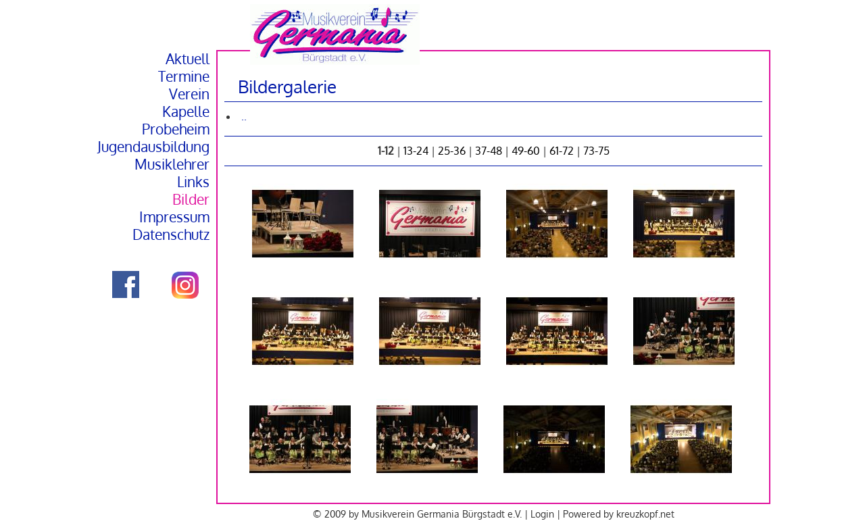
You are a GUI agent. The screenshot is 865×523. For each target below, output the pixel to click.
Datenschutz (170, 234)
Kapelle (185, 111)
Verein (189, 94)
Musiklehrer (171, 164)
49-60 (526, 150)
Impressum (174, 217)
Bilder (190, 199)
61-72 (561, 150)
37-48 (488, 150)
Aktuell (187, 59)
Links (193, 182)
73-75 (596, 150)
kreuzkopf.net (645, 513)
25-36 (452, 150)
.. (244, 116)
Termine (183, 76)
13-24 (415, 150)
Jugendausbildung (153, 146)
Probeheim (175, 129)
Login (542, 513)
